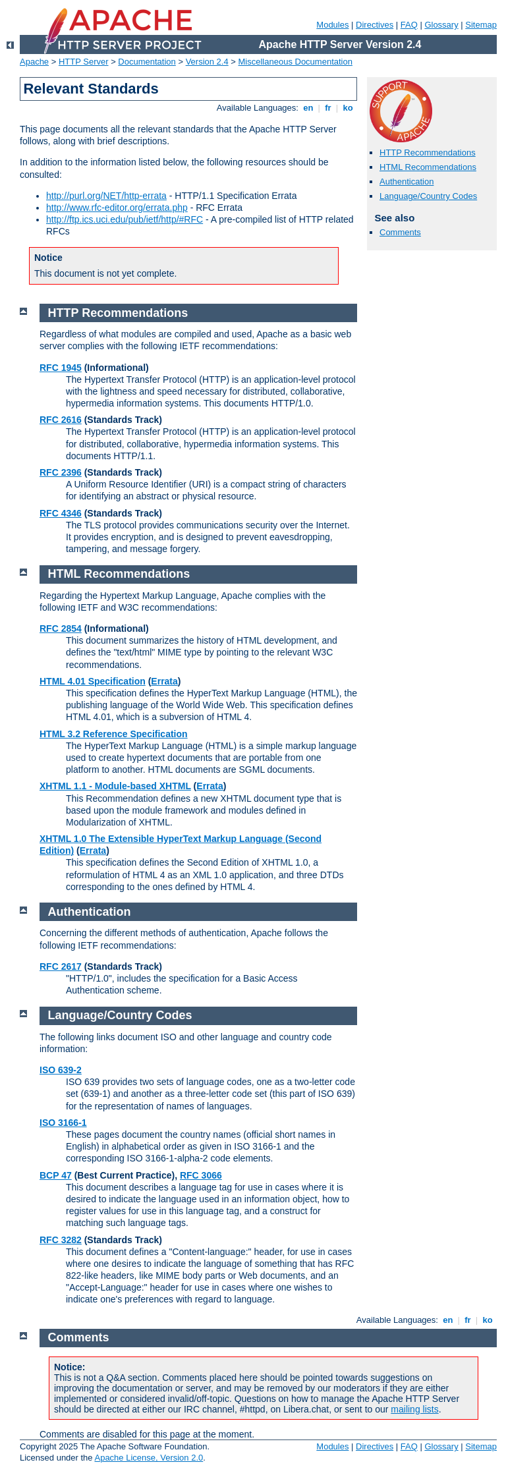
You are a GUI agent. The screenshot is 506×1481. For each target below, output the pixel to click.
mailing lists (414, 1409)
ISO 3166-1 (63, 1122)
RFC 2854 (61, 628)
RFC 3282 (61, 1240)
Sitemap (481, 25)
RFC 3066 (201, 1175)
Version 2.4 (207, 62)
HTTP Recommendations (428, 152)
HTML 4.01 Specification (93, 681)
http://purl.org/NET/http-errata (106, 195)
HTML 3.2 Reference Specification (114, 734)
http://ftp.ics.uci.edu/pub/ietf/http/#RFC (124, 219)
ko (348, 108)
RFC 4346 (61, 513)
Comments (400, 232)
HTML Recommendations (428, 167)
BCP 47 (56, 1175)
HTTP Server (84, 62)
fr (328, 108)
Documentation (146, 62)
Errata (164, 681)
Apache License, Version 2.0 (148, 1458)
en (308, 108)
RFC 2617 (61, 966)
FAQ (409, 25)
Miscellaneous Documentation (295, 62)
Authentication (407, 181)
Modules (332, 25)
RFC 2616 (61, 419)
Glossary (441, 25)
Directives (374, 25)
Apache (34, 62)
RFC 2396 (61, 472)
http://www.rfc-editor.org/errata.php (117, 207)
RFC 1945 (61, 367)
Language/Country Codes (428, 196)
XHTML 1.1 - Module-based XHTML (115, 786)
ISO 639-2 (61, 1070)
